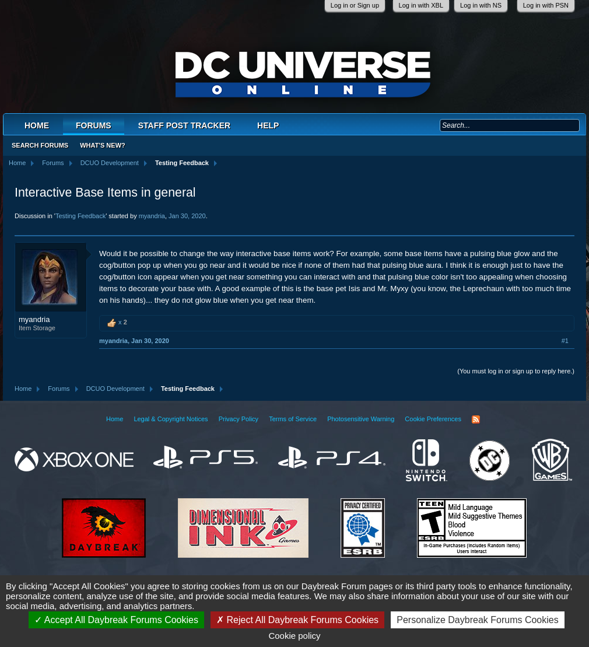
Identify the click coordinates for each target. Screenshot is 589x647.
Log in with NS (481, 5)
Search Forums (40, 145)
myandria (152, 215)
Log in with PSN (546, 5)
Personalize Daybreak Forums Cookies (477, 620)
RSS (476, 419)
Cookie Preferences (433, 418)
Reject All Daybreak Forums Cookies (297, 620)
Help (268, 125)
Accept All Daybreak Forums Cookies (116, 620)
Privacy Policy (238, 418)
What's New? (102, 145)
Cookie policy (294, 636)
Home (36, 125)
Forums (93, 125)
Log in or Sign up (355, 5)
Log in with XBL (421, 5)
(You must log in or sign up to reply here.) (515, 371)
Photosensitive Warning (360, 418)
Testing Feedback (80, 215)
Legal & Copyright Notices (171, 418)
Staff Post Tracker (184, 125)
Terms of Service (293, 418)
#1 (565, 340)
